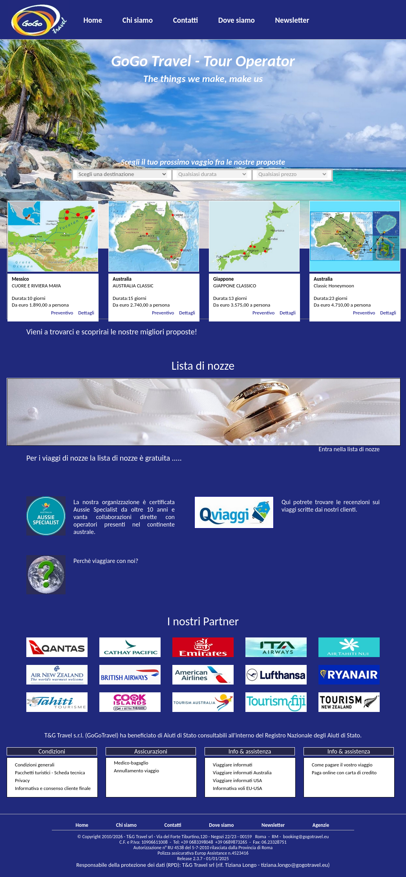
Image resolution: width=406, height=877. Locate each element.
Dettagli (86, 313)
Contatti (185, 20)
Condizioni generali (34, 765)
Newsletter (292, 20)
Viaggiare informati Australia (242, 772)
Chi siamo (138, 20)
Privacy (22, 780)
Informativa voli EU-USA (237, 788)
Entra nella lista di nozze (349, 449)
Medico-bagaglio (131, 763)
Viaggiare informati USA (237, 780)
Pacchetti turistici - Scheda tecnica (50, 772)
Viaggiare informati (232, 765)
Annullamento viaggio (136, 771)
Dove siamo (236, 20)
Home (92, 20)
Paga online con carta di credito (344, 772)
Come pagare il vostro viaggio (342, 765)
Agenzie (321, 825)
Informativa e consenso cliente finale (53, 788)
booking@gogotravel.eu (306, 836)
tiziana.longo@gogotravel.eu (294, 864)
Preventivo (62, 313)
